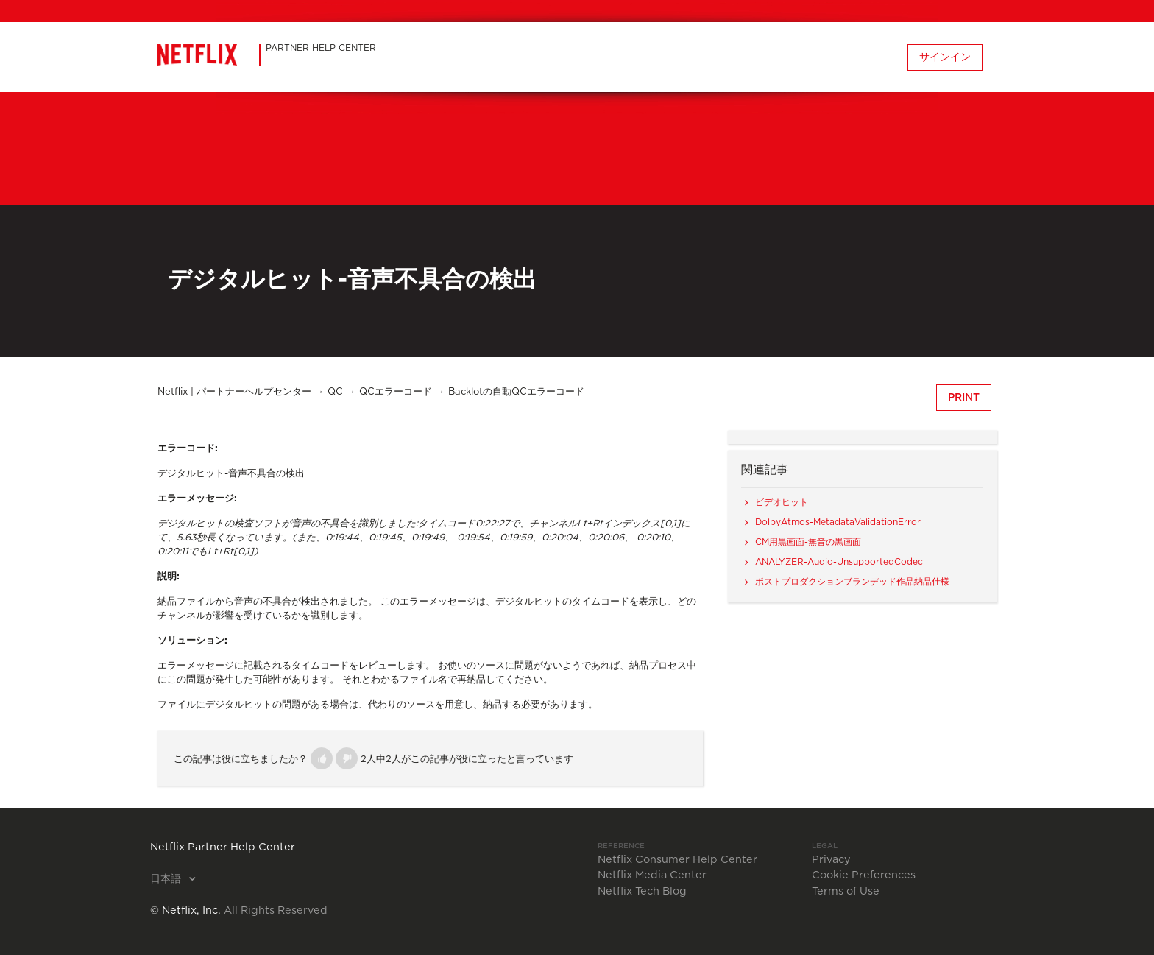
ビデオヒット (781, 502)
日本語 (167, 879)
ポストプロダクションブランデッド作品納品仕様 (852, 581)
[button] (322, 758)
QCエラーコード (395, 392)
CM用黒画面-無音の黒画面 (808, 542)
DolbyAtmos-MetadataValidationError (838, 522)
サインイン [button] (945, 57)
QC (335, 392)
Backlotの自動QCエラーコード (516, 392)
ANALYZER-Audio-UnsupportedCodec (839, 561)
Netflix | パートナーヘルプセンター (234, 392)
